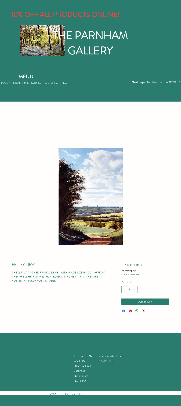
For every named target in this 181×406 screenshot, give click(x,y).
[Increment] (134, 289)
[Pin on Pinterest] (130, 311)
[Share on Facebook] (124, 311)
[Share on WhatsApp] (137, 311)
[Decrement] (124, 289)
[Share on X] (144, 311)
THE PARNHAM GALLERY (90, 43)
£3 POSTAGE (128, 271)
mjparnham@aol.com (151, 82)
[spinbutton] (129, 289)
